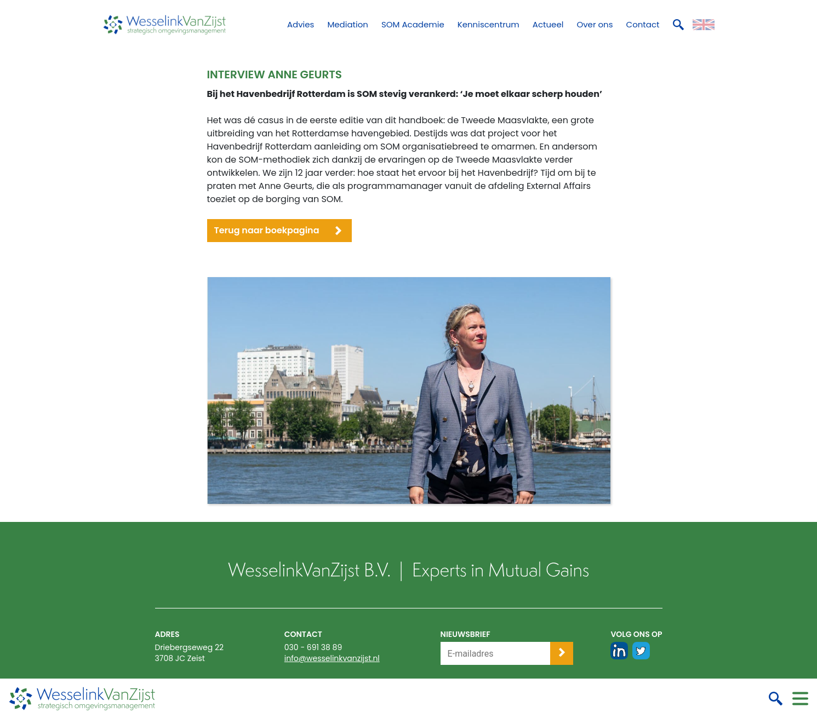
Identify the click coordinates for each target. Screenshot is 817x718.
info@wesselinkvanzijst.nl (332, 658)
